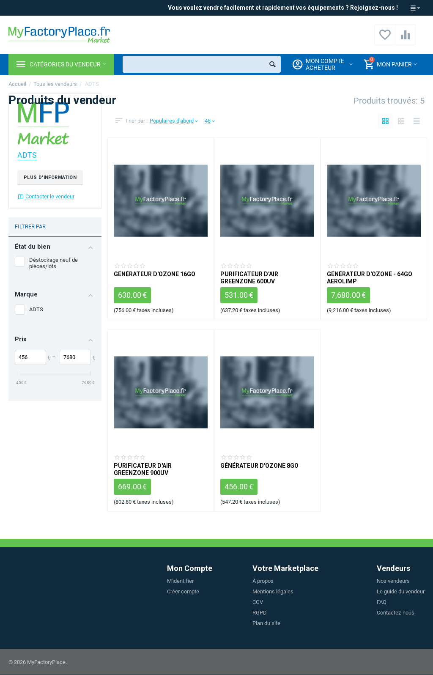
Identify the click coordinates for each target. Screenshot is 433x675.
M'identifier (180, 581)
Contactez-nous (395, 612)
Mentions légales (272, 591)
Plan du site (266, 623)
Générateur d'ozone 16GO (154, 274)
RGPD (259, 612)
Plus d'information (50, 177)
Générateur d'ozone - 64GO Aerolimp (369, 277)
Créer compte (183, 591)
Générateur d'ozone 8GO (259, 465)
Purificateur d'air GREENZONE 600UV (249, 277)
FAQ (381, 602)
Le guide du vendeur (401, 591)
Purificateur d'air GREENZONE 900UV (143, 469)
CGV (257, 602)
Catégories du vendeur (65, 64)
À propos (263, 581)
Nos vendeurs (393, 581)
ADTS (27, 155)
